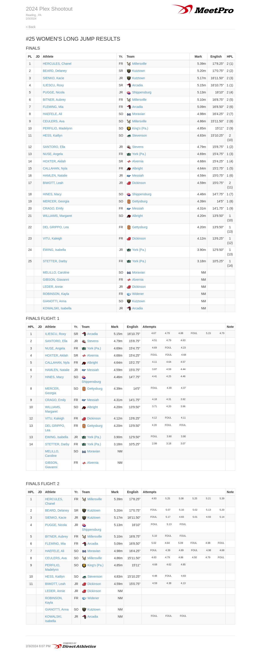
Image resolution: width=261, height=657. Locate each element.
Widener (138, 294)
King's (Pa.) (140, 128)
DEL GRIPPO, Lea (56, 227)
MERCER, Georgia (56, 201)
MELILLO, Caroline (56, 272)
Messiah (138, 175)
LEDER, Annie (53, 286)
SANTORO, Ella (54, 147)
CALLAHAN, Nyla (55, 168)
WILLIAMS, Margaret (57, 216)
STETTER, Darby (55, 261)
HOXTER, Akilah (54, 161)
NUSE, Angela (53, 154)
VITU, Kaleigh (52, 238)
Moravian (138, 114)
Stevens (138, 147)
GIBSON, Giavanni (56, 279)
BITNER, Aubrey (54, 99)
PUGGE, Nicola (54, 92)
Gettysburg (139, 201)
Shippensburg (141, 92)
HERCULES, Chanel (57, 63)
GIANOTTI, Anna (55, 301)
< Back (31, 27)
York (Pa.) (139, 154)
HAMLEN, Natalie (55, 175)
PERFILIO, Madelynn (57, 128)
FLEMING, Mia (53, 107)
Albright (137, 168)
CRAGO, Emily (53, 208)
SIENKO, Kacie (53, 78)
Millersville (139, 63)
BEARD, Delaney (55, 71)
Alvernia (138, 161)
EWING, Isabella (54, 250)
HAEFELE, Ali (52, 114)
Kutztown (138, 71)
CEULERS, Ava (54, 121)
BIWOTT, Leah (53, 183)
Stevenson (139, 135)
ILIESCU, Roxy (53, 85)
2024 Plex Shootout (49, 9)
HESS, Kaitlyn (53, 135)
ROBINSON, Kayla (56, 294)
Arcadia (137, 85)
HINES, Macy (52, 194)
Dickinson (139, 183)
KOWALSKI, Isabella (57, 308)
